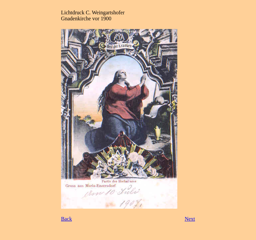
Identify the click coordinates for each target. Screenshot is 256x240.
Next (190, 219)
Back (66, 219)
